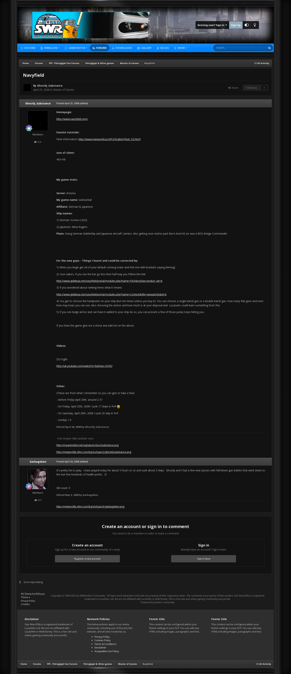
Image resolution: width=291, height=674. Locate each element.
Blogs (164, 48)
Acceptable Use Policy (106, 651)
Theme (25, 597)
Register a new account (87, 558)
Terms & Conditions (105, 644)
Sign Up (236, 25)
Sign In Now (203, 558)
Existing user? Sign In (212, 25)
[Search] (230, 48)
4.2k (38, 142)
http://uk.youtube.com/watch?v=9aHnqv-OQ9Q (84, 366)
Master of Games (63, 89)
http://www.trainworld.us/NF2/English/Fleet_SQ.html (109, 139)
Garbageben (38, 461)
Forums (101, 48)
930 (38, 500)
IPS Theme (26, 593)
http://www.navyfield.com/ (72, 119)
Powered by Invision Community (157, 602)
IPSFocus (40, 593)
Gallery (146, 48)
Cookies (25, 604)
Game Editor (77, 48)
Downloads (123, 48)
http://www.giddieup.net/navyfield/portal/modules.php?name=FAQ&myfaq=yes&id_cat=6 (109, 281)
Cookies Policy (102, 640)
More (181, 48)
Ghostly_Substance (50, 85)
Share (233, 87)
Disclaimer (100, 647)
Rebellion (51, 48)
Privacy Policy (28, 600)
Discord (29, 48)
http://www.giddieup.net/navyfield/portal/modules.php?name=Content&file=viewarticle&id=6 (111, 294)
